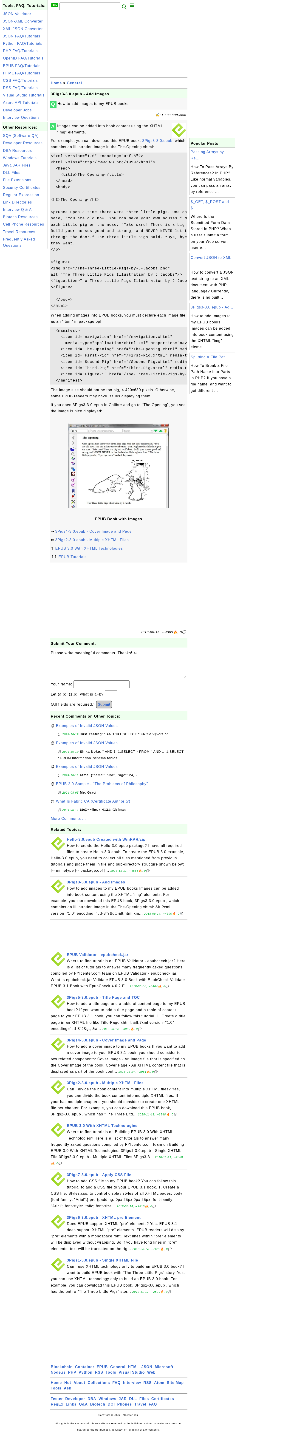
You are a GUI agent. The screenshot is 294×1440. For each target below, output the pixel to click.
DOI (111, 1409)
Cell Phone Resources (23, 224)
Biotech (97, 1409)
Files (144, 1403)
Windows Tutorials (20, 158)
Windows (107, 1403)
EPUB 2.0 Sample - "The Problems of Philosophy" (102, 788)
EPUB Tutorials (72, 557)
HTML (133, 1371)
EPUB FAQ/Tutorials (21, 66)
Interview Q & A (17, 210)
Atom (159, 1387)
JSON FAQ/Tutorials (21, 36)
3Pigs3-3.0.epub (157, 141)
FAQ (116, 1387)
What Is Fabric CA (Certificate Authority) (93, 806)
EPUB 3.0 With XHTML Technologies (89, 548)
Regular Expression (21, 195)
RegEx (57, 1409)
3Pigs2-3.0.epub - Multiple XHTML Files (92, 540)
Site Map (175, 1387)
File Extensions (17, 180)
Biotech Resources (20, 217)
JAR (123, 1403)
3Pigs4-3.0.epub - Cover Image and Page (93, 531)
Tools (111, 1377)
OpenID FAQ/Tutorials (23, 58)
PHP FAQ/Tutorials (20, 51)
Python (86, 1377)
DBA (92, 1403)
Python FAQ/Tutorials (22, 43)
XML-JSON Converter (23, 29)
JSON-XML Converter (23, 21)
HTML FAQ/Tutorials (21, 73)
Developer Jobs (17, 110)
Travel (140, 1409)
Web (151, 1377)
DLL (133, 1403)
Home (56, 83)
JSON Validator (17, 14)
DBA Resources (17, 151)
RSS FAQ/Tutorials (20, 88)
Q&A (83, 1409)
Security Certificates (21, 188)
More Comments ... (68, 823)
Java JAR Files (17, 165)
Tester (57, 1403)
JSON (147, 1371)
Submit (104, 709)
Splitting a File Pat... (210, 357)
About (79, 1387)
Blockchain (62, 1371)
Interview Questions (21, 117)
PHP (72, 1377)
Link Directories (17, 202)
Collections (99, 1387)
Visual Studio (132, 1377)
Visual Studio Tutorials (24, 95)
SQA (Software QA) (21, 136)
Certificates (162, 1403)
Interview (132, 1387)
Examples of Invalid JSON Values (87, 730)
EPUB (102, 1371)
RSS (99, 1377)
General (74, 83)
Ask (67, 1393)
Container (84, 1371)
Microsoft (164, 1371)
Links (71, 1409)
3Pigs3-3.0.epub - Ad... (212, 307)
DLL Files (11, 173)
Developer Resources (23, 143)
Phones (124, 1409)
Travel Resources (19, 232)
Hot (67, 1387)
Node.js (58, 1377)
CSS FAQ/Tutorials (20, 80)
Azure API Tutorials (21, 103)
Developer (75, 1403)
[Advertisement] (25, 319)
